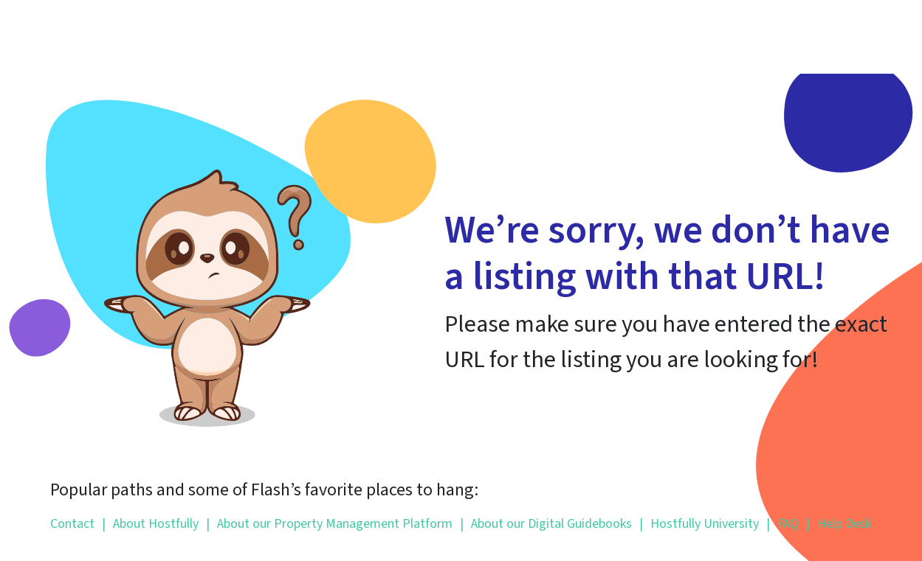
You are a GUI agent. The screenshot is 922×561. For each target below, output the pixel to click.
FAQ (782, 524)
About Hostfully (150, 524)
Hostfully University (699, 524)
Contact (72, 524)
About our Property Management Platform (329, 524)
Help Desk (839, 524)
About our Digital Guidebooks (546, 524)
